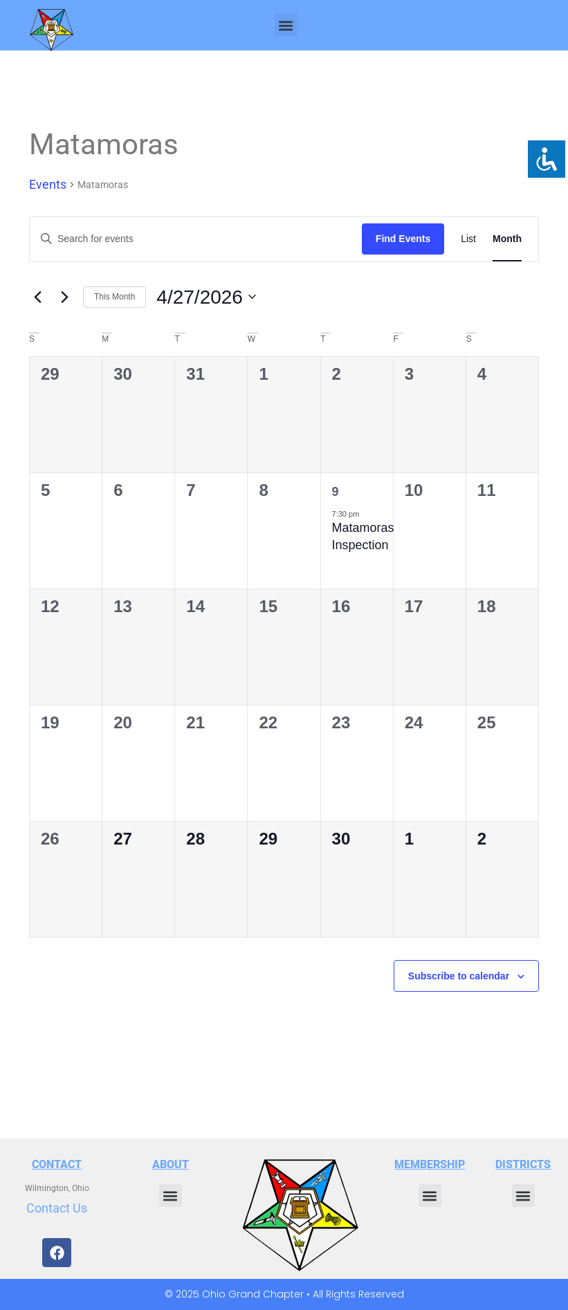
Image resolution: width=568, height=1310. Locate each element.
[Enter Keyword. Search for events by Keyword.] (196, 239)
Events (47, 184)
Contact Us (56, 1208)
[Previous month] (37, 296)
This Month (114, 297)
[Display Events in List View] (468, 239)
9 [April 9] (335, 492)
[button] (286, 25)
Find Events (403, 238)
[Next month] (64, 296)
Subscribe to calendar (458, 975)
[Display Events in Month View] (507, 239)
